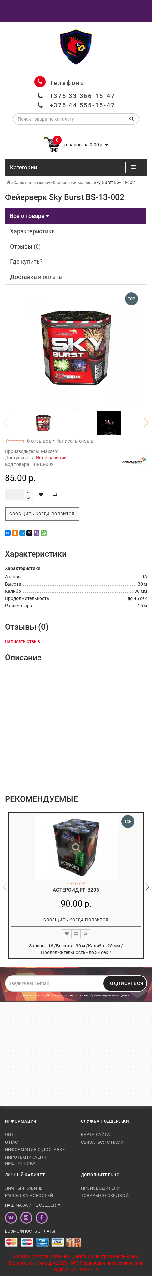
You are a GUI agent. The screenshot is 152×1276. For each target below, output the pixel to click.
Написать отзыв (74, 441)
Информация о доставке (35, 1149)
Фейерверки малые (71, 182)
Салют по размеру (31, 182)
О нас (11, 1142)
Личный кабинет (25, 1188)
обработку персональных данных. (110, 995)
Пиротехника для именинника (26, 1160)
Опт (9, 1134)
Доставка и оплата (36, 276)
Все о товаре (29, 215)
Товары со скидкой (105, 1195)
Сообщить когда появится (42, 514)
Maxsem (49, 451)
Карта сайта (95, 1134)
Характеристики (32, 231)
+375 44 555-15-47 (82, 105)
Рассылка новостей (29, 1195)
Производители (100, 1188)
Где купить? (26, 261)
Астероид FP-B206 (76, 890)
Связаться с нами (102, 1142)
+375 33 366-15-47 (82, 95)
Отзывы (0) (25, 246)
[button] (146, 422)
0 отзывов (38, 441)
